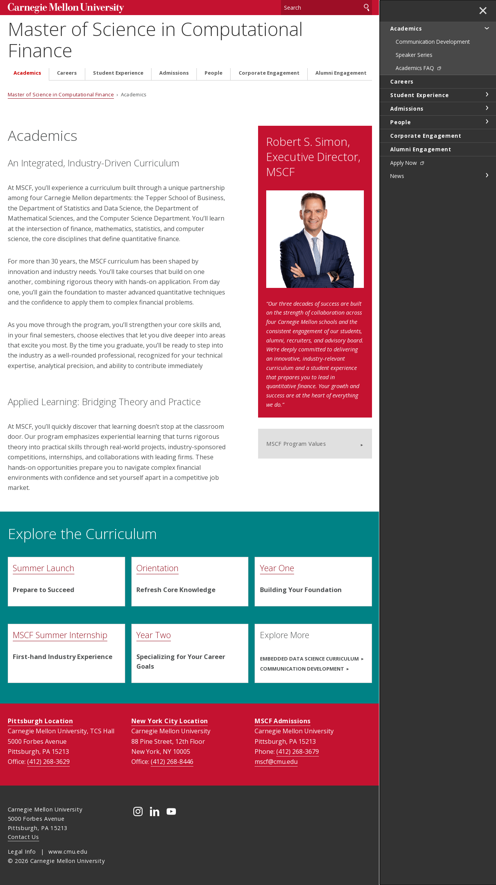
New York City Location (169, 721)
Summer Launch (43, 567)
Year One (277, 567)
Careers (67, 73)
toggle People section (487, 121)
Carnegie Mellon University (66, 8)
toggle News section (487, 175)
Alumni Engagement (341, 73)
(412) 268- (48, 761)
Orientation (157, 567)
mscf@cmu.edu (276, 761)
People (213, 73)
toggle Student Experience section (487, 94)
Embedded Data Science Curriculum (309, 658)
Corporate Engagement (269, 73)
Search (366, 7)
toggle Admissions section (487, 108)
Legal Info (22, 851)
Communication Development (302, 668)
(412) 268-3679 (297, 751)
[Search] (326, 7)
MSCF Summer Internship (60, 634)
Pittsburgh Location (40, 721)
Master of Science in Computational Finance (155, 39)
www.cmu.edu (67, 851)
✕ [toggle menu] (483, 11)
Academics (27, 73)
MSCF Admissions (282, 721)
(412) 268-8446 (172, 761)
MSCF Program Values (296, 443)
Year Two (153, 634)
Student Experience (118, 73)
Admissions (174, 73)
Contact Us (23, 836)
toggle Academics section (487, 28)
